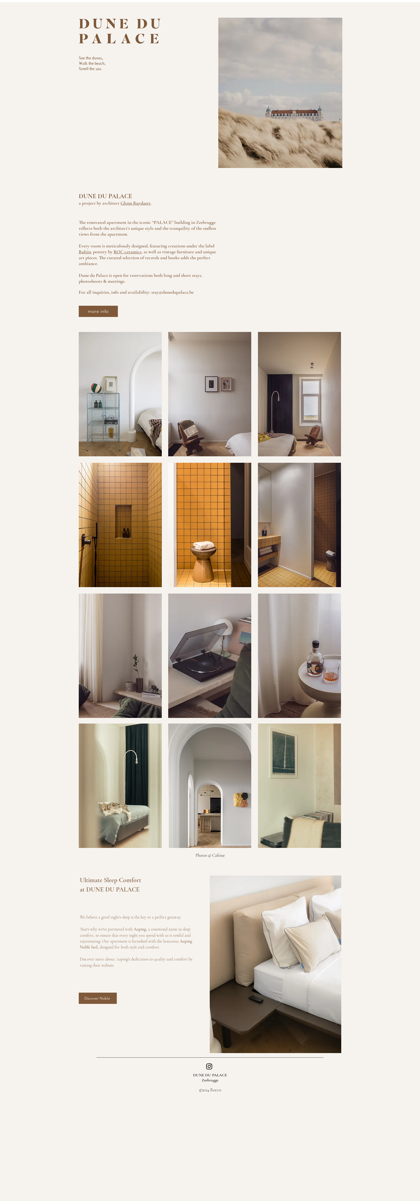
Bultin (85, 252)
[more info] (98, 311)
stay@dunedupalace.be (172, 292)
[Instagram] (209, 1066)
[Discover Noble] (98, 998)
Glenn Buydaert (136, 203)
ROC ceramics (127, 252)
